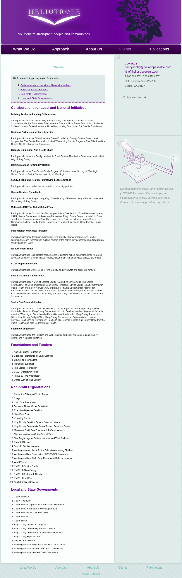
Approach (60, 49)
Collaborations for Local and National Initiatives (45, 85)
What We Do (24, 49)
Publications (158, 49)
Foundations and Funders (34, 89)
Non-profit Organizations (33, 94)
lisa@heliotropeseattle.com (142, 71)
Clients (125, 49)
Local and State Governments (36, 98)
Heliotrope (54, 21)
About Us (94, 49)
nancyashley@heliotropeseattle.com (148, 67)
